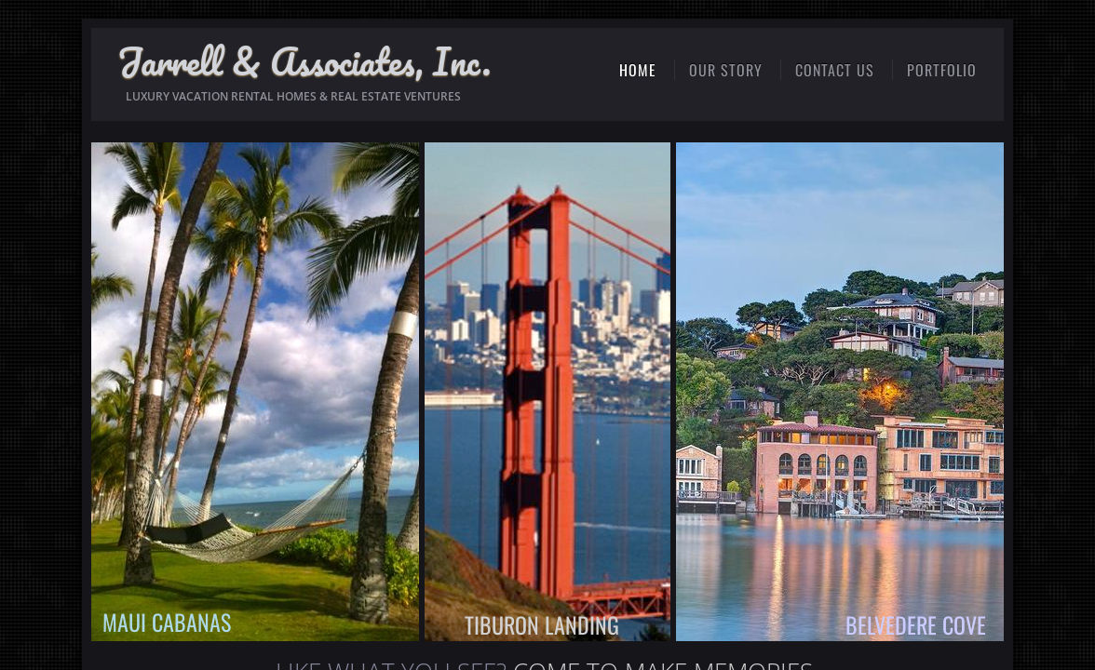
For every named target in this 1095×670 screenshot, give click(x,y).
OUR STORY (726, 70)
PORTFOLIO (942, 70)
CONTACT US (834, 70)
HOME (637, 70)
